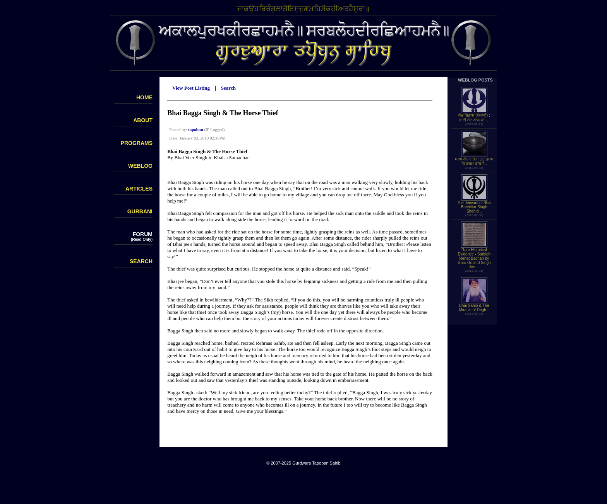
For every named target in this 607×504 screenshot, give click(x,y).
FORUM (143, 234)
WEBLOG (140, 166)
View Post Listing (191, 88)
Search (228, 88)
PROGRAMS (137, 143)
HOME (144, 97)
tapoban (195, 129)
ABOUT (143, 120)
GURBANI (140, 211)
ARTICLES (139, 189)
